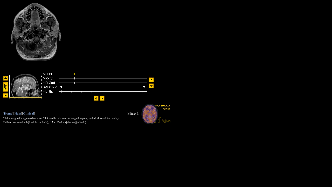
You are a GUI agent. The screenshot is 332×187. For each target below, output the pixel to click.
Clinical (28, 113)
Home (8, 113)
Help (18, 113)
